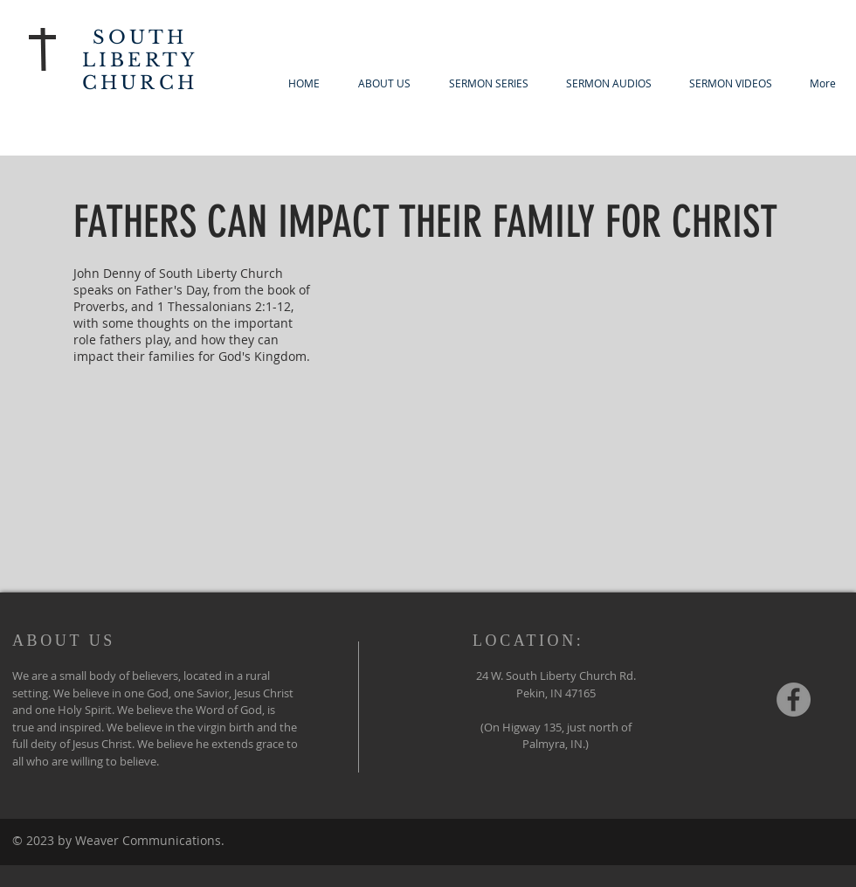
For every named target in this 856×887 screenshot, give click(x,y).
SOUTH (140, 37)
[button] (488, 83)
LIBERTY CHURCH (139, 71)
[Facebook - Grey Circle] (794, 700)
